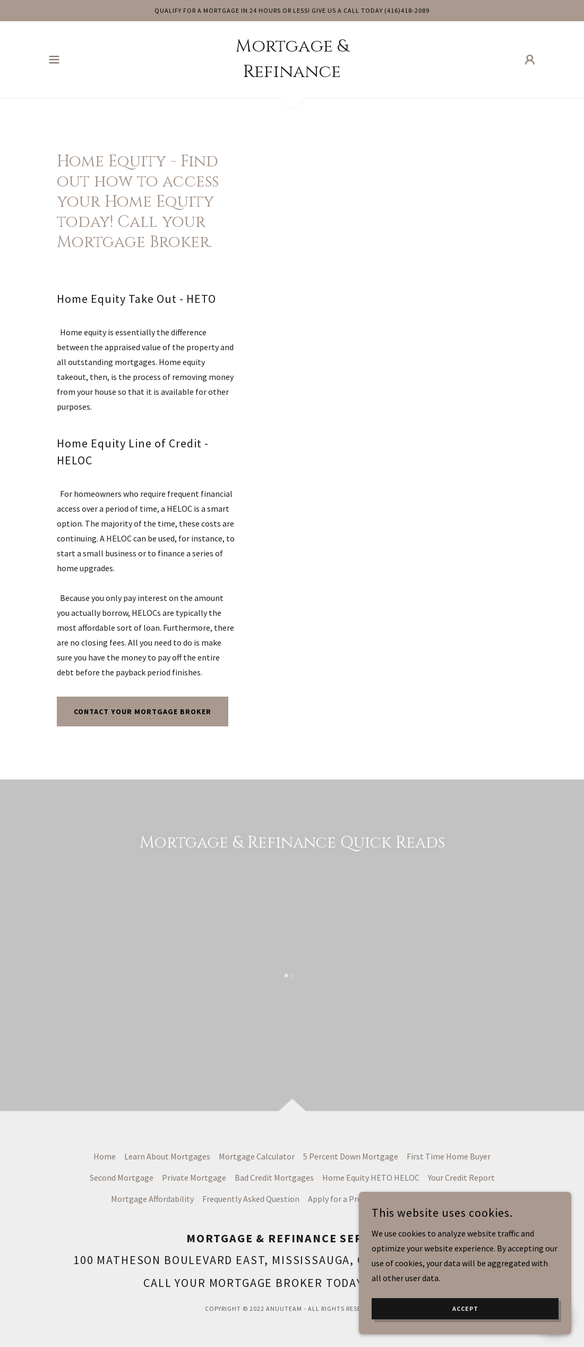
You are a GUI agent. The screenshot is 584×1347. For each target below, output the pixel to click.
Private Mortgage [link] (194, 1177)
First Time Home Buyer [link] (449, 1156)
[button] (54, 59)
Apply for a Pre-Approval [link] (353, 1198)
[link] (292, 74)
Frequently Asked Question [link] (250, 1198)
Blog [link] (465, 1198)
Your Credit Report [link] (461, 1177)
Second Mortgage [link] (121, 1177)
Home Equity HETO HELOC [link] (370, 1177)
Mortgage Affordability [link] (152, 1198)
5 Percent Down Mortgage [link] (350, 1156)
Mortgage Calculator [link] (257, 1156)
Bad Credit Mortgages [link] (274, 1177)
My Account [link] (427, 1198)
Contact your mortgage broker (142, 711)
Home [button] (104, 1156)
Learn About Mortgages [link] (167, 1156)
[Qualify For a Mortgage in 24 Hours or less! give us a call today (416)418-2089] (292, 10)
